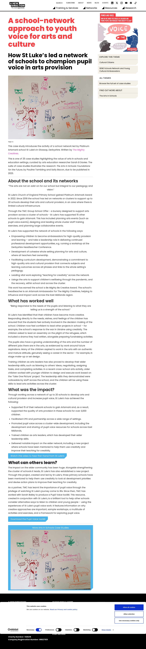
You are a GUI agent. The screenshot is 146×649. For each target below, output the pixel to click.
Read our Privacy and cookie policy (63, 624)
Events (105, 3)
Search (59, 3)
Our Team (57, 613)
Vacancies (57, 616)
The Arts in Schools (108, 96)
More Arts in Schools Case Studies (51, 558)
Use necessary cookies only (129, 636)
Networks (91, 8)
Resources (111, 8)
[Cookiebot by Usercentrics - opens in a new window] (13, 645)
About (81, 3)
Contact (56, 609)
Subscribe (70, 3)
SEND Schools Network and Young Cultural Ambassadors (114, 69)
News (89, 3)
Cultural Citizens (106, 62)
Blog (97, 3)
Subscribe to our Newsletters (67, 606)
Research (130, 8)
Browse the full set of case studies (115, 83)
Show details (106, 645)
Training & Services (67, 8)
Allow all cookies (129, 622)
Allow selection (129, 629)
